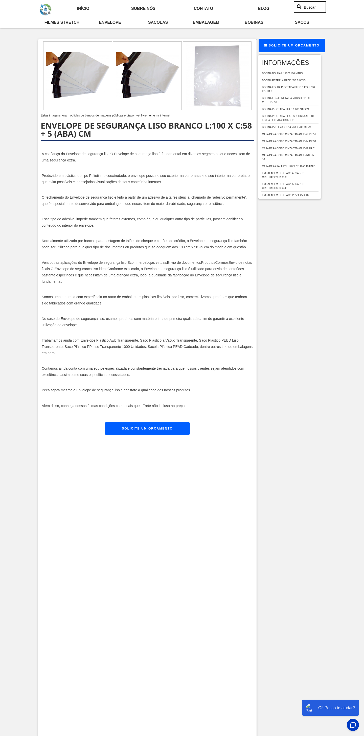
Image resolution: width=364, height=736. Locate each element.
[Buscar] (299, 7)
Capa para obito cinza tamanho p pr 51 (289, 148)
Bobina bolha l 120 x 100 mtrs (282, 73)
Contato (203, 8)
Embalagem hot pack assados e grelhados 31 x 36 (284, 175)
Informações (285, 62)
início (83, 8)
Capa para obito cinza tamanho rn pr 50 (288, 157)
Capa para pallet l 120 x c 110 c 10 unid (288, 166)
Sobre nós (143, 8)
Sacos (302, 22)
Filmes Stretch (62, 22)
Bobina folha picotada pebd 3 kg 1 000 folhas (288, 89)
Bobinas (254, 22)
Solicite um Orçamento (147, 428)
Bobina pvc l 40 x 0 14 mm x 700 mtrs (286, 127)
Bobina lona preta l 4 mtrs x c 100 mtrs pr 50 (286, 100)
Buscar (310, 7)
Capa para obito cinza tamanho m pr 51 (289, 141)
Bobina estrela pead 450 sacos (284, 80)
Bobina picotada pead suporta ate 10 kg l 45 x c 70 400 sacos (288, 118)
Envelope (110, 22)
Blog (263, 8)
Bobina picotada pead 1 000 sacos (285, 109)
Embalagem (206, 22)
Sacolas (158, 22)
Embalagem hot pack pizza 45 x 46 (285, 195)
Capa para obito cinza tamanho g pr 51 (289, 134)
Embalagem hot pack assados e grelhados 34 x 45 (284, 186)
